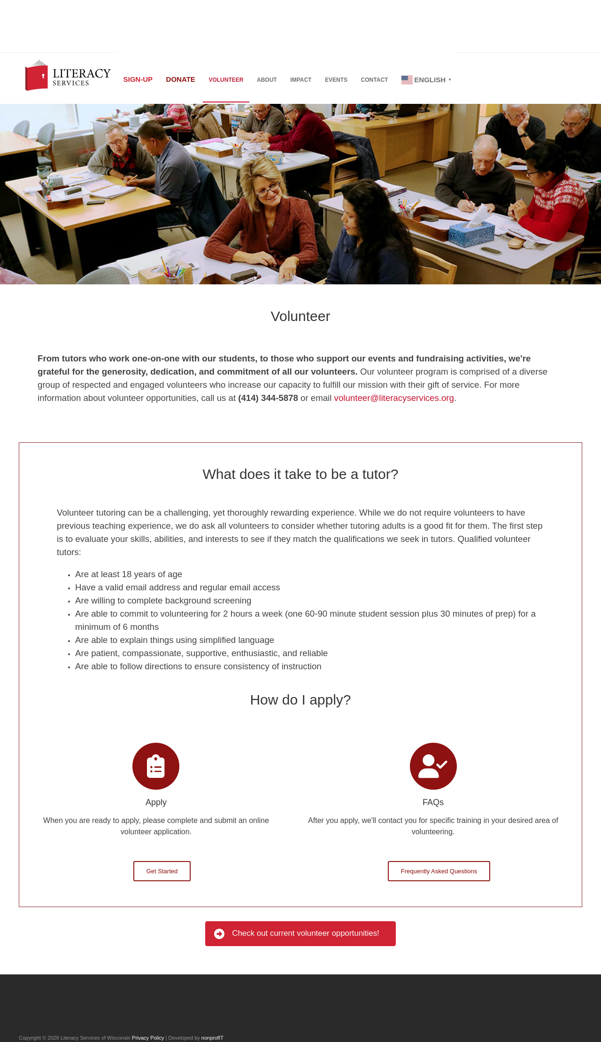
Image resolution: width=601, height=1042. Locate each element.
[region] (300, 194)
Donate (184, 80)
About (275, 80)
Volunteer (232, 80)
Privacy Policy (148, 1038)
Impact (311, 80)
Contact (389, 80)
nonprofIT (212, 1038)
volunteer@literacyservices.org (394, 398)
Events (349, 80)
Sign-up (139, 80)
